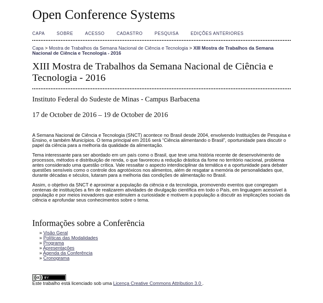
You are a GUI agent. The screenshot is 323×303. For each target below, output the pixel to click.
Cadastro (129, 33)
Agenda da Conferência (68, 252)
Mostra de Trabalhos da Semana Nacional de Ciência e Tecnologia (118, 47)
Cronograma (56, 257)
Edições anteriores (217, 33)
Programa (53, 242)
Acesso (94, 33)
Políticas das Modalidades (70, 237)
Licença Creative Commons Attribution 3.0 (157, 283)
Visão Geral (55, 232)
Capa (38, 33)
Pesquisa (167, 33)
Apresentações (58, 247)
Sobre (65, 33)
